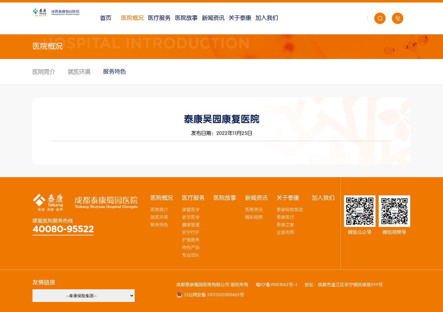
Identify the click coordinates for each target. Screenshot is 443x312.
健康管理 (191, 225)
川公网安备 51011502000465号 (213, 295)
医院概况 (132, 18)
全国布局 (285, 232)
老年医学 (191, 217)
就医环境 (79, 72)
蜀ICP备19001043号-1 (276, 284)
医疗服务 (159, 18)
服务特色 (114, 71)
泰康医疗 (285, 217)
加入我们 (266, 18)
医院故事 (186, 18)
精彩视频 (254, 217)
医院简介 (43, 72)
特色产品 (191, 247)
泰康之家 (285, 225)
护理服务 (191, 240)
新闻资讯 (213, 18)
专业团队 (191, 255)
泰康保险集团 (290, 209)
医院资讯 (254, 209)
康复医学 (191, 209)
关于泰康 (240, 18)
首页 (105, 18)
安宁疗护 (191, 232)
